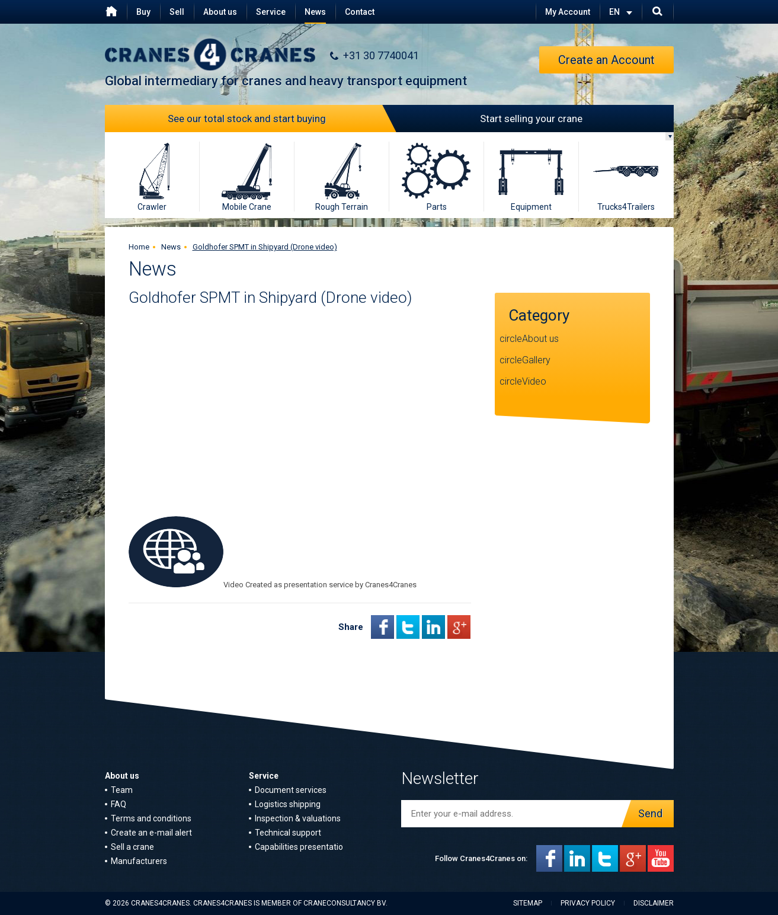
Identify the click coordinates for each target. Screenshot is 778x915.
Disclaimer (653, 903)
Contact (359, 12)
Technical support (288, 832)
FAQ (118, 804)
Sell (176, 12)
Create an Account (606, 60)
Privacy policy (588, 903)
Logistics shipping (288, 804)
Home (139, 246)
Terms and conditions (151, 818)
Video (534, 381)
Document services (290, 790)
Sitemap (527, 903)
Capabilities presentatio (299, 847)
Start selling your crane (486, 118)
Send (647, 813)
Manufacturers (139, 861)
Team (122, 790)
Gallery (536, 360)
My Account (567, 12)
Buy (143, 12)
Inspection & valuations (298, 818)
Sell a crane (132, 847)
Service (271, 12)
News (315, 12)
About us (220, 12)
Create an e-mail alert (151, 832)
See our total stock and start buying (278, 118)
